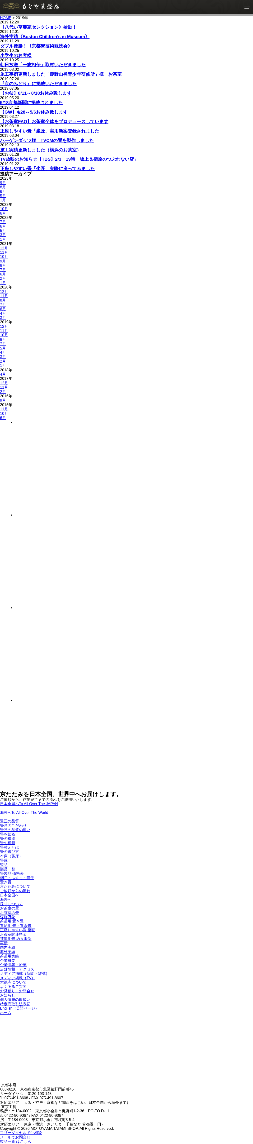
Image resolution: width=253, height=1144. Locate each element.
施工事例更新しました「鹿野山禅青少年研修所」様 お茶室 (61, 74)
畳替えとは (9, 847)
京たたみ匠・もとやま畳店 (30, 6)
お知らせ (7, 995)
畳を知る (7, 834)
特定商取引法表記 (15, 1004)
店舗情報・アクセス (17, 969)
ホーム (5, 1013)
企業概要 (7, 960)
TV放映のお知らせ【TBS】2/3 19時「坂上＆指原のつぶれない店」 (69, 159)
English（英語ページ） (19, 1008)
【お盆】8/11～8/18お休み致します (35, 93)
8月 (3, 187)
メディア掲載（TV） (17, 978)
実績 (4, 943)
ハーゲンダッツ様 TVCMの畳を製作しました (47, 140)
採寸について (11, 904)
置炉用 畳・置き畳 (15, 926)
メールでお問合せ (15, 1137)
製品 (4, 865)
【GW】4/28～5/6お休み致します (34, 112)
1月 (3, 200)
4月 (3, 313)
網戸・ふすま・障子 (17, 878)
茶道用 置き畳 (12, 921)
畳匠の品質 (9, 821)
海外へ (5, 899)
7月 (3, 222)
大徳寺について (13, 982)
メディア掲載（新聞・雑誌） (24, 973)
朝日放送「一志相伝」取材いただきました (43, 64)
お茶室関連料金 (13, 934)
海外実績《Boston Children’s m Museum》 (44, 36)
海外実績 (7, 952)
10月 (4, 209)
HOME (5, 18)
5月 (3, 196)
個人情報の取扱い (15, 1000)
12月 (4, 248)
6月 (3, 192)
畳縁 (4, 860)
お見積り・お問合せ (17, 991)
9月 (3, 183)
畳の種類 (7, 843)
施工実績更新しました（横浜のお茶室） (40, 149)
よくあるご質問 (13, 986)
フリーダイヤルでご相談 (21, 1133)
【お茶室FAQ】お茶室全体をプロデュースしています (54, 121)
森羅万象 (7, 917)
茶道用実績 (9, 956)
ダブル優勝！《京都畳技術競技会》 (36, 46)
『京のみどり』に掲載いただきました (38, 83)
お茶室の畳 (9, 908)
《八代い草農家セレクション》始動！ (38, 27)
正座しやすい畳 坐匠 (17, 930)
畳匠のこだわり (13, 826)
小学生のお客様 (16, 55)
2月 (3, 278)
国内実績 (7, 947)
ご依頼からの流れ (15, 891)
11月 (4, 252)
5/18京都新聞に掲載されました (31, 102)
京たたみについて (15, 886)
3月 (3, 235)
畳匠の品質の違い (15, 830)
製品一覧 (7, 869)
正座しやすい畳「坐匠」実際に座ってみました (47, 168)
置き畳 (5, 882)
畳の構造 (7, 839)
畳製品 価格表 (12, 873)
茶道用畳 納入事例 (15, 939)
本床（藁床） (11, 856)
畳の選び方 (9, 852)
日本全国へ (9, 895)
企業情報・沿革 (13, 965)
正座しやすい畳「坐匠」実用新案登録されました (49, 131)
